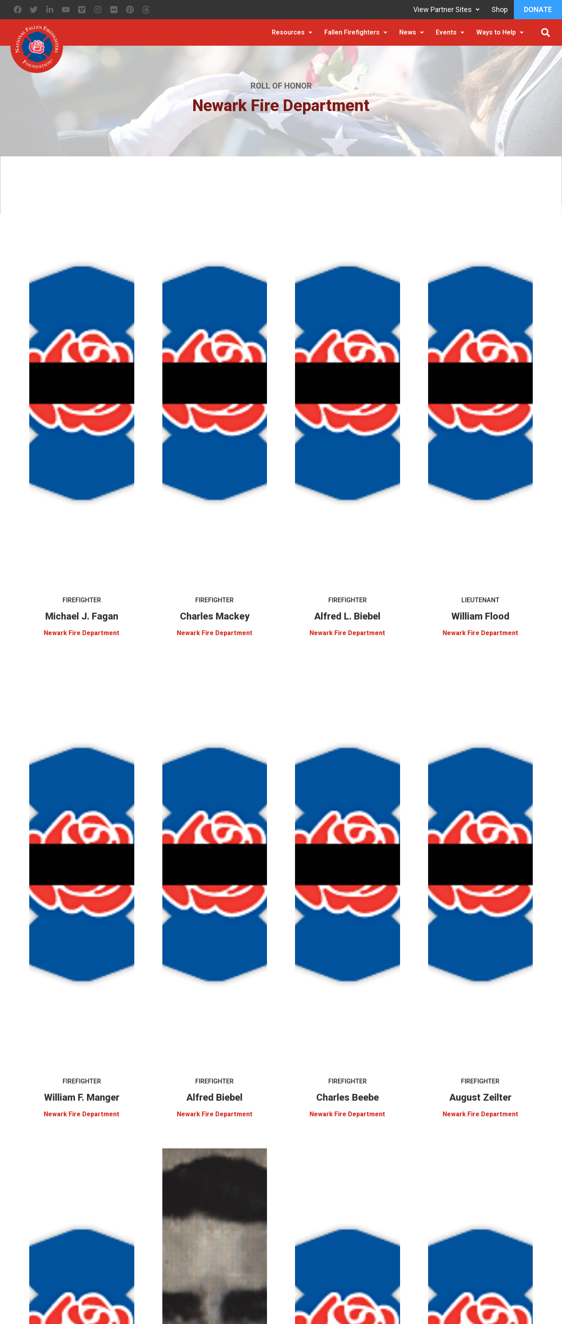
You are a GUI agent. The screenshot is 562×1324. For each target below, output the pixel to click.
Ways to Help (500, 32)
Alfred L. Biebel (347, 616)
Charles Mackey (214, 616)
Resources (292, 32)
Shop (499, 9)
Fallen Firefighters (355, 32)
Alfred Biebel (214, 1097)
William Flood (480, 616)
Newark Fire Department (81, 633)
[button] (546, 32)
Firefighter (82, 600)
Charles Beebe (347, 1097)
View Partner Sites (446, 9)
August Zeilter (480, 1097)
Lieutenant (480, 600)
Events (450, 32)
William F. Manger (81, 1097)
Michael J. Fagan (81, 616)
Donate (538, 9)
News (411, 32)
